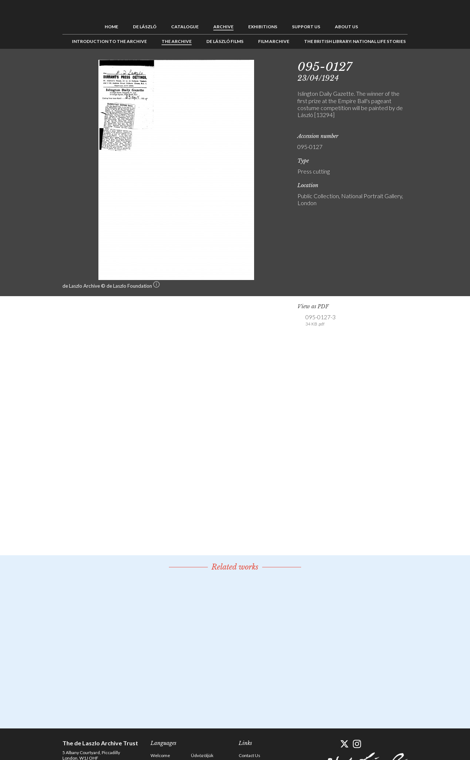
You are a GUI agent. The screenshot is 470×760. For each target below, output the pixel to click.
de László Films (224, 41)
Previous (420, 65)
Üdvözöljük (202, 755)
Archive (223, 26)
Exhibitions (262, 26)
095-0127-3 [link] (321, 320)
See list (431, 65)
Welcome (160, 755)
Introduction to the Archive (109, 41)
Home (111, 26)
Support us (306, 26)
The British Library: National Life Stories (355, 41)
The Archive (177, 41)
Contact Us (249, 755)
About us (346, 26)
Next (443, 65)
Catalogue (185, 26)
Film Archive (273, 41)
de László (144, 26)
